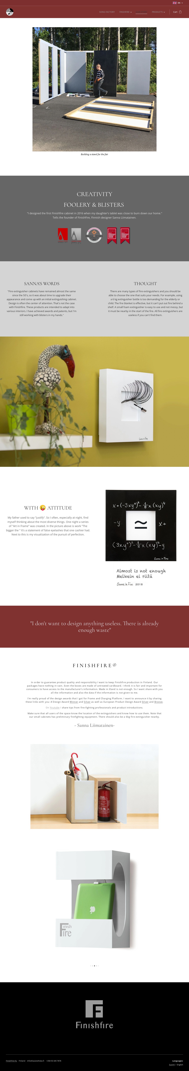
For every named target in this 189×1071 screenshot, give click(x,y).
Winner (74, 701)
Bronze (158, 701)
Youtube (55, 707)
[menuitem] (106, 12)
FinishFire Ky (11, 1060)
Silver (87, 701)
